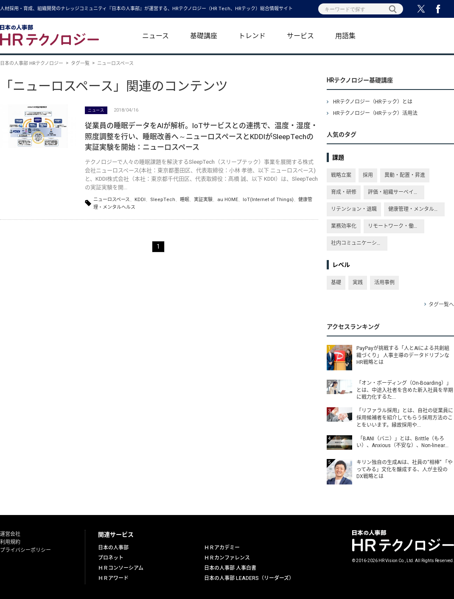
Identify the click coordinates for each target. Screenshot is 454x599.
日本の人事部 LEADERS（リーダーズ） (249, 578)
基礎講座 (203, 36)
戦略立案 (341, 175)
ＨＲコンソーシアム (120, 568)
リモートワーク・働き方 (396, 226)
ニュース (155, 36)
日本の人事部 (113, 547)
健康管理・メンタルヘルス (416, 209)
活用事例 (384, 282)
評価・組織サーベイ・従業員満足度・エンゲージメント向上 (396, 192)
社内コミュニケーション (359, 243)
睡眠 (184, 199)
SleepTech (162, 199)
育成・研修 (343, 192)
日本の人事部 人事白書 (230, 568)
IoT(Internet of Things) (268, 199)
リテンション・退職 (354, 209)
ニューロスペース (111, 199)
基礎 (336, 282)
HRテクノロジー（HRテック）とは (372, 102)
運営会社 (10, 534)
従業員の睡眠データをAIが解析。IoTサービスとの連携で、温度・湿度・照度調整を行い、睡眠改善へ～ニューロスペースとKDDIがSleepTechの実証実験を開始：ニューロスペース (201, 136)
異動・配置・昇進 (404, 175)
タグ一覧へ (441, 304)
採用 (368, 175)
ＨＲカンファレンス (227, 558)
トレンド (252, 36)
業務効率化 (343, 226)
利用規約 (10, 542)
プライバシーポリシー (25, 550)
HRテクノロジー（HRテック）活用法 (375, 113)
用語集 (345, 36)
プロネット (110, 558)
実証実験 (203, 199)
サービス (300, 36)
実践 (358, 282)
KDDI (140, 199)
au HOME (227, 199)
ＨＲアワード (113, 578)
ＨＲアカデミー (222, 547)
